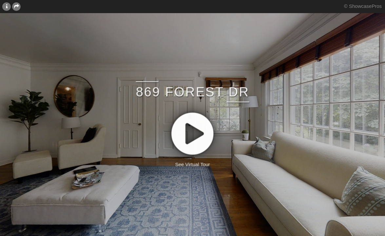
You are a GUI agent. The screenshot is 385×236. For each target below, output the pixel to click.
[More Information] (6, 6)
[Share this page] (16, 6)
